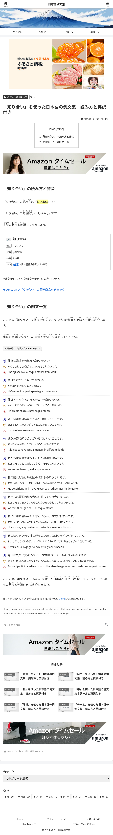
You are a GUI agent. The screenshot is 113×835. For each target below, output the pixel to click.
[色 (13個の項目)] (104, 796)
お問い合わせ (93, 819)
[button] (106, 624)
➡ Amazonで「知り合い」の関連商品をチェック (34, 289)
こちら (61, 598)
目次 (52, 129)
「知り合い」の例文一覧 (55, 142)
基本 (16, 264)
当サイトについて (56, 819)
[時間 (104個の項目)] (24, 796)
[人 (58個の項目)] (38, 796)
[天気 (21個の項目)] (90, 796)
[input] (56, 624)
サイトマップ (29, 824)
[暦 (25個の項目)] (77, 796)
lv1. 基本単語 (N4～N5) (15, 97)
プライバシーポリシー (84, 824)
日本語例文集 (56, 4)
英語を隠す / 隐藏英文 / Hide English (22, 348)
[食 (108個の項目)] (9, 796)
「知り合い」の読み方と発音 (58, 136)
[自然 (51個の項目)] (51, 796)
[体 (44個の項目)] (65, 796)
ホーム (19, 819)
